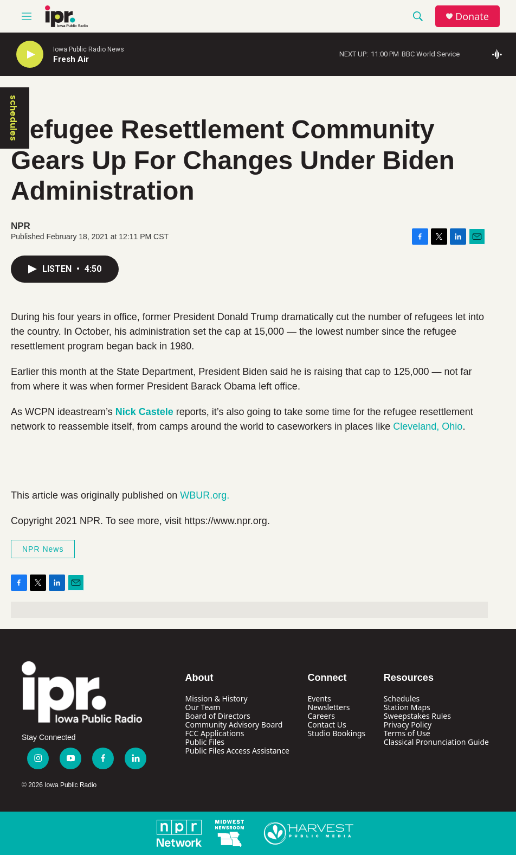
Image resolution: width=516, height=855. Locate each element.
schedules (14, 118)
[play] (29, 54)
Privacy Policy (407, 724)
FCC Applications (214, 733)
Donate (472, 16)
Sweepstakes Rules (417, 716)
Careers (320, 716)
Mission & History (216, 698)
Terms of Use (407, 733)
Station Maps (407, 707)
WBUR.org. (204, 495)
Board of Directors (217, 716)
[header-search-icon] (418, 16)
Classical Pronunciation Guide (436, 742)
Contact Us (326, 724)
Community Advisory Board (234, 724)
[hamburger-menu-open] (26, 16)
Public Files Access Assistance (237, 750)
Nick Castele (144, 411)
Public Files (204, 742)
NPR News (42, 549)
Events (319, 698)
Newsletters (328, 707)
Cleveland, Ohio (427, 426)
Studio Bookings (336, 733)
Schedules (402, 698)
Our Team (203, 707)
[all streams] (500, 54)
